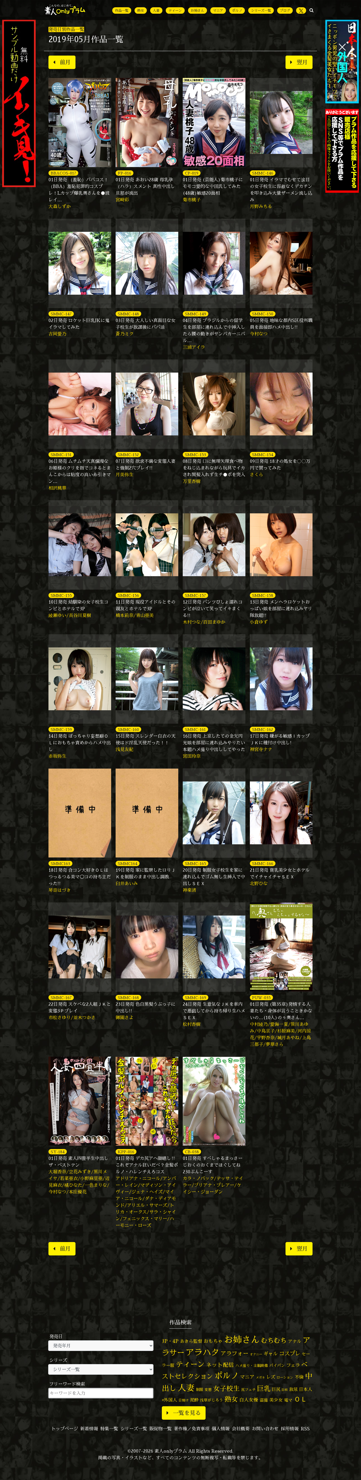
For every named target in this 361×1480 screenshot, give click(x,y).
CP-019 (191, 173)
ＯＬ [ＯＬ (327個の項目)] (300, 1399)
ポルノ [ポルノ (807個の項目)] (226, 1375)
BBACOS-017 (63, 173)
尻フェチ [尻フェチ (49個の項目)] (248, 1389)
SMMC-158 (262, 595)
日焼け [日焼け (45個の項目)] (184, 1400)
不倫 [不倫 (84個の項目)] (299, 1377)
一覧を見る (184, 1413)
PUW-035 (261, 997)
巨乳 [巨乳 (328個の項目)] (263, 1388)
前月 (62, 62)
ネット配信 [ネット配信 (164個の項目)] (220, 1365)
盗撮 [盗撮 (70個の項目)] (264, 1400)
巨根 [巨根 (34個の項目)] (285, 1390)
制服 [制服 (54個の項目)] (199, 1389)
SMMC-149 (195, 313)
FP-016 (124, 173)
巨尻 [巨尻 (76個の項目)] (276, 1389)
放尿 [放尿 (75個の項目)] (293, 1389)
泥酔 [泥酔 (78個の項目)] (194, 1400)
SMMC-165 (195, 863)
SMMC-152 (128, 454)
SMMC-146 (262, 173)
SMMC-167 (61, 997)
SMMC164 (127, 863)
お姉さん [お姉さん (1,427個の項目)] (242, 1339)
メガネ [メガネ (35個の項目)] (260, 1377)
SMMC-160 (128, 729)
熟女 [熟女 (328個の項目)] (231, 1399)
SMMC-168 (128, 997)
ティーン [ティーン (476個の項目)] (190, 1364)
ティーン (175, 10)
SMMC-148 (128, 313)
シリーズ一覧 (261, 10)
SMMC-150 (262, 313)
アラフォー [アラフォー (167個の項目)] (234, 1353)
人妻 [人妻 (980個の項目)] (186, 1388)
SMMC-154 (262, 454)
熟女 (140, 10)
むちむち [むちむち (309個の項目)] (274, 1340)
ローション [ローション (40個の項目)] (285, 1377)
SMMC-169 (195, 997)
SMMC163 (60, 863)
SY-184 (58, 1151)
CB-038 (192, 1151)
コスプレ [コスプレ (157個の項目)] (289, 1353)
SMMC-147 (61, 313)
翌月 (299, 62)
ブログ (285, 10)
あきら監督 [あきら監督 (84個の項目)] (191, 1341)
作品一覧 (121, 10)
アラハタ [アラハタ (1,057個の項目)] (202, 1352)
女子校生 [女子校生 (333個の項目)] (226, 1388)
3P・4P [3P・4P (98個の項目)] (170, 1341)
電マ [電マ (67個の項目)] (288, 1400)
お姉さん (197, 10)
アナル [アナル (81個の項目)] (294, 1341)
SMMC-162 (262, 729)
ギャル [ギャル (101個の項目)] (271, 1353)
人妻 (156, 10)
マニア (218, 10)
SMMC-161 (195, 729)
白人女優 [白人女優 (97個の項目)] (248, 1399)
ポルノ (237, 10)
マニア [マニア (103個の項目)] (247, 1377)
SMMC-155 (61, 595)
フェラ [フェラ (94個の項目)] (293, 1365)
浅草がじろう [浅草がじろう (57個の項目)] (211, 1400)
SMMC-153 (195, 454)
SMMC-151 (61, 454)
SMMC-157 (195, 595)
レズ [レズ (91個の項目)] (270, 1377)
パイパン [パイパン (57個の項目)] (277, 1365)
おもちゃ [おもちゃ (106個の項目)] (213, 1341)
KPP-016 (126, 1151)
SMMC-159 (61, 729)
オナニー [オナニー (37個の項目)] (256, 1354)
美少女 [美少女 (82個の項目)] (276, 1400)
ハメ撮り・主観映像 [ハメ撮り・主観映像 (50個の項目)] (251, 1365)
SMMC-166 (262, 863)
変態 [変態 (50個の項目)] (208, 1389)
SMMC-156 (128, 595)
